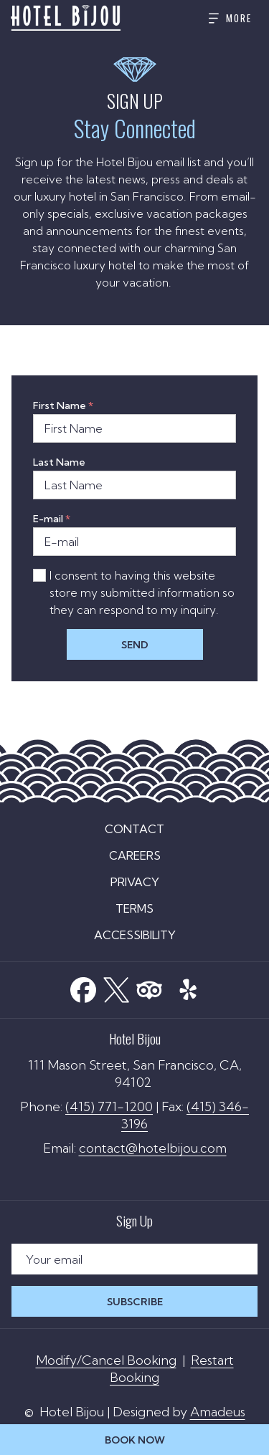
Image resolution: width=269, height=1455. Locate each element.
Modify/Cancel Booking (106, 1360)
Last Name (59, 462)
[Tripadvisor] (149, 987)
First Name (63, 405)
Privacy (134, 882)
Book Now (135, 1440)
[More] (225, 18)
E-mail (51, 518)
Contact (134, 829)
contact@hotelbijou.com (153, 1148)
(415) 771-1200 (109, 1106)
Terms (134, 908)
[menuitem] (134, 828)
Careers (135, 855)
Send (134, 644)
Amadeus (217, 1411)
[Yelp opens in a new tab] (187, 985)
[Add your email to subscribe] (134, 1259)
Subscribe (135, 1301)
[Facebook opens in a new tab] (83, 987)
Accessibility (135, 935)
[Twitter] (116, 987)
